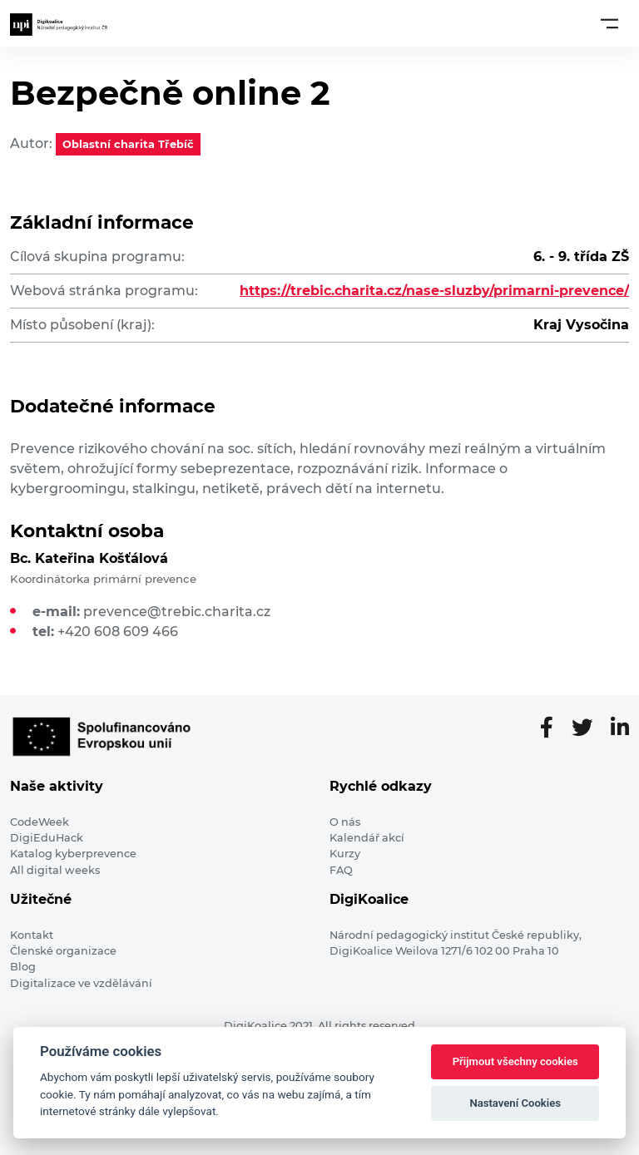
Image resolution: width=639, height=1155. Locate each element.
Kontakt (31, 935)
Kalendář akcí (366, 838)
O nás (344, 822)
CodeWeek (39, 822)
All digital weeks (55, 870)
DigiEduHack (46, 838)
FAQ (341, 870)
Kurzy (344, 853)
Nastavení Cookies (515, 1103)
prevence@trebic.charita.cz (176, 611)
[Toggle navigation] (609, 23)
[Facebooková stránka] (553, 728)
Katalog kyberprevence (73, 853)
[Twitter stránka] (589, 728)
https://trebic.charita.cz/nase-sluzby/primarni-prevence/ (434, 291)
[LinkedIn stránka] (620, 728)
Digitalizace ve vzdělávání (81, 983)
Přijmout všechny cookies (515, 1061)
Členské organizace (63, 951)
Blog (23, 966)
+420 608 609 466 (117, 631)
